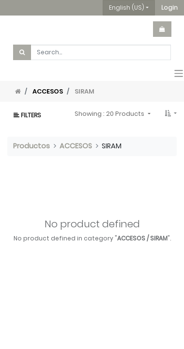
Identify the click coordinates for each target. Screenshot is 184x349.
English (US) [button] (126, 7)
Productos (31, 146)
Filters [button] (27, 115)
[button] (169, 8)
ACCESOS (47, 91)
